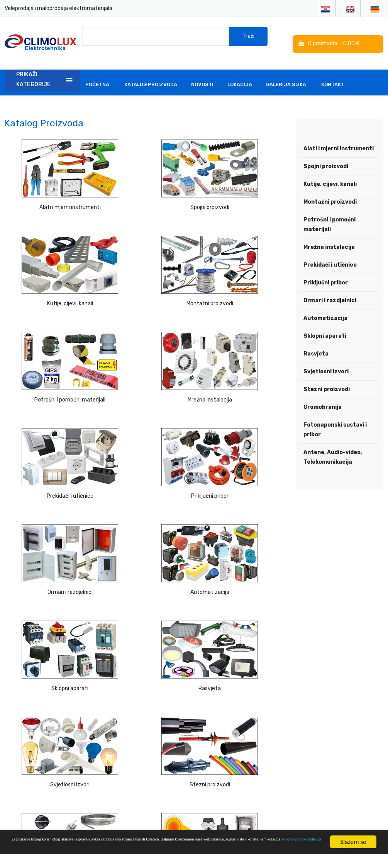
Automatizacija (48, 434)
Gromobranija (242, 517)
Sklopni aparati (145, 434)
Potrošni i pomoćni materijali (145, 268)
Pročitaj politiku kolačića (188, 846)
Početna (97, 75)
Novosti (202, 75)
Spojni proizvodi (145, 185)
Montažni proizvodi (48, 268)
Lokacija (239, 75)
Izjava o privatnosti (221, 705)
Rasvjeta (242, 434)
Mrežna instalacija (242, 268)
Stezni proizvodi (145, 517)
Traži (248, 38)
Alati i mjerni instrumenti (48, 185)
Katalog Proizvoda (150, 75)
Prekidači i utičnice (48, 351)
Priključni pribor (145, 351)
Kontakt (332, 75)
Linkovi (142, 744)
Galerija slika (286, 75)
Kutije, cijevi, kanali (243, 185)
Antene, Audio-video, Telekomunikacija (332, 448)
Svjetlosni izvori (48, 517)
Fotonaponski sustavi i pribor (48, 600)
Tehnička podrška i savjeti (156, 726)
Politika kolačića (218, 719)
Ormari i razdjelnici (242, 351)
